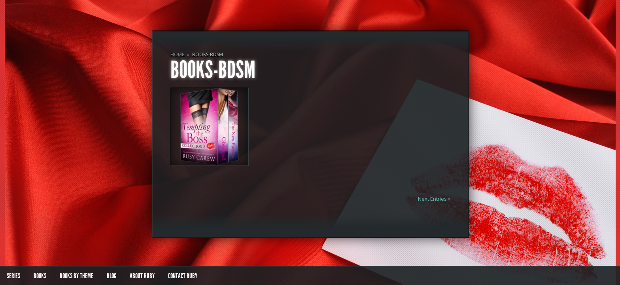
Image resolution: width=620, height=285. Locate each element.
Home (177, 54)
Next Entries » (434, 198)
